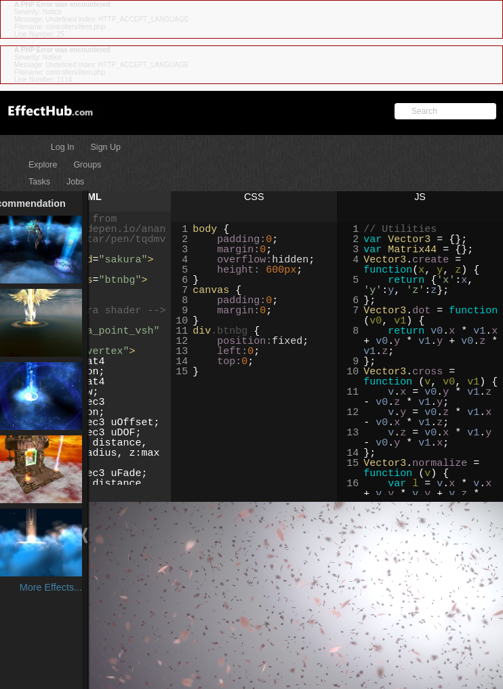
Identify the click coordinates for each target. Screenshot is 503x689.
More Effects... (70, 587)
